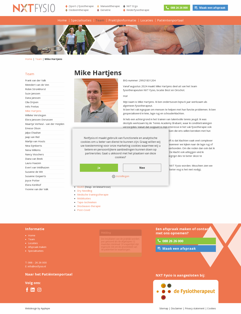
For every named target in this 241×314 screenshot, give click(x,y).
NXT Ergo (132, 6)
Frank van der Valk (35, 80)
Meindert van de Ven (37, 84)
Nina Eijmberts (33, 145)
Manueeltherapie (110, 6)
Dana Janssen (33, 97)
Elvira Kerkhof (33, 184)
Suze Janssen (32, 93)
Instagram (39, 290)
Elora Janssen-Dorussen (39, 119)
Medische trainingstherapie (92, 194)
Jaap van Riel (32, 137)
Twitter (33, 289)
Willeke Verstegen (35, 115)
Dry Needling (84, 190)
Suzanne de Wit (34, 171)
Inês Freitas (32, 106)
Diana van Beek (34, 158)
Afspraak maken (37, 247)
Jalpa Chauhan (33, 132)
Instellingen (120, 176)
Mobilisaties (84, 198)
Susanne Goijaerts (35, 176)
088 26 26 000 (179, 8)
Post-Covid (83, 210)
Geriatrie (105, 10)
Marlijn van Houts (35, 141)
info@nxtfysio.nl (37, 266)
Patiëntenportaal (170, 20)
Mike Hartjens (33, 110)
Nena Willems (33, 150)
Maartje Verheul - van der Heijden (44, 124)
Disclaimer (176, 308)
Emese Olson (33, 128)
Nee (142, 168)
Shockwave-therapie (89, 206)
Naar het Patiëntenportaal (48, 274)
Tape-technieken (87, 202)
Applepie (45, 308)
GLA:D (80, 186)
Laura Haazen (33, 163)
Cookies (211, 308)
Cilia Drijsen (31, 102)
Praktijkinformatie (122, 20)
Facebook (27, 290)
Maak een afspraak (212, 8)
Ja (99, 168)
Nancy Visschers (34, 154)
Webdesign (31, 308)
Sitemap (163, 308)
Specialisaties (81, 20)
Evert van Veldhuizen (37, 167)
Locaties (146, 20)
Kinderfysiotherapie (138, 10)
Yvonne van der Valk (36, 189)
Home (62, 20)
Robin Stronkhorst (35, 89)
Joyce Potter (32, 180)
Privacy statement (195, 308)
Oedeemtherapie (79, 10)
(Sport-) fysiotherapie (81, 6)
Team (100, 20)
